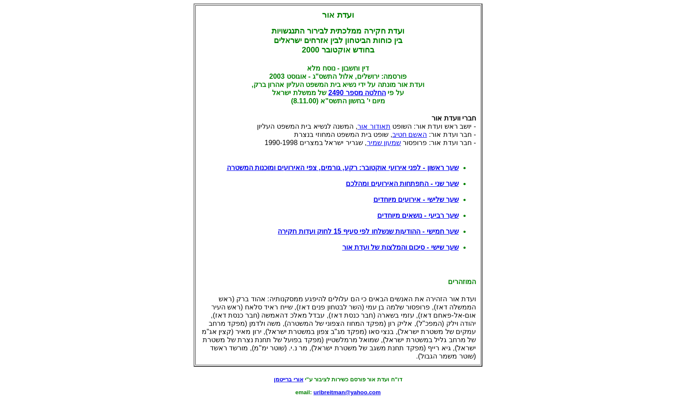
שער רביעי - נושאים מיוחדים (418, 215)
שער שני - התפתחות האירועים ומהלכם (402, 183)
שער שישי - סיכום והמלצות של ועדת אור (400, 247)
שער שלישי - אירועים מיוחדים (416, 199)
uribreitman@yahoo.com (347, 392)
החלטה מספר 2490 (356, 92)
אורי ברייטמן (289, 379)
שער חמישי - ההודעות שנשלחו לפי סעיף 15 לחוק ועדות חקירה (368, 231)
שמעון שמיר (384, 142)
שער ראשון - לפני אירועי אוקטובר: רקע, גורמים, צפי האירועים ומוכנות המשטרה (343, 167)
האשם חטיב (409, 134)
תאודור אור (373, 126)
